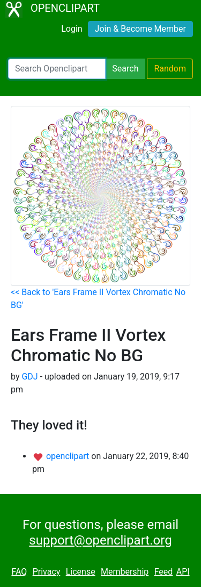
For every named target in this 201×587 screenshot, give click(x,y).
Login (71, 29)
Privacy (47, 572)
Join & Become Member (140, 29)
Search (125, 68)
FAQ (19, 572)
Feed (163, 572)
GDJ (29, 376)
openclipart (68, 456)
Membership (124, 572)
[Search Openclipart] (57, 69)
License (80, 572)
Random (170, 68)
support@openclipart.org (100, 540)
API (183, 572)
